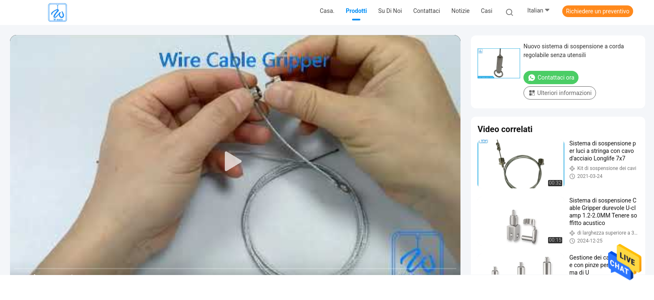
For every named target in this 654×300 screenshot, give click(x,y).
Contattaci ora (551, 77)
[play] (235, 161)
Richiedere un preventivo (597, 11)
